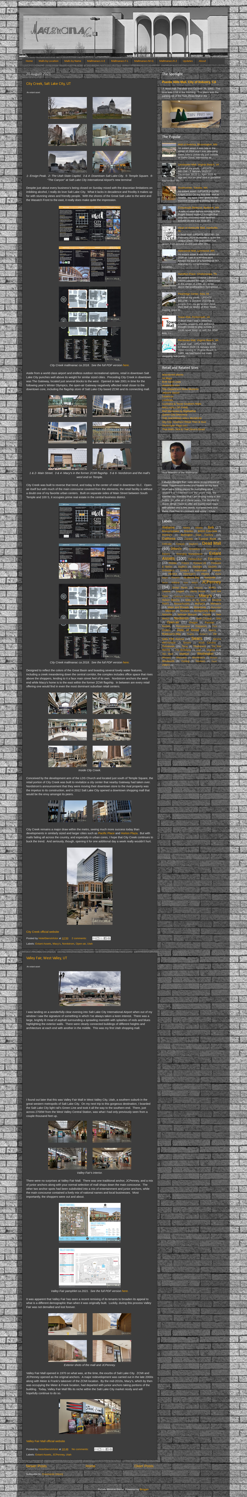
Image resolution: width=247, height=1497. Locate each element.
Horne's (175, 577)
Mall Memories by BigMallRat (179, 411)
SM (215, 634)
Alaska (186, 527)
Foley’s (185, 563)
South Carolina (207, 642)
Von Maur (167, 654)
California (168, 538)
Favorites (214, 558)
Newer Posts (36, 1466)
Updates (188, 61)
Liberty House (197, 591)
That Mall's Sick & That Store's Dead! (183, 429)
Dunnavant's (212, 549)
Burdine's (167, 535)
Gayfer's (182, 566)
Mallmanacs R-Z (168, 61)
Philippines (201, 626)
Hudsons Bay (192, 577)
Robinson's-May (171, 633)
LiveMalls (167, 400)
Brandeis (188, 531)
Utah (90, 943)
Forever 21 (200, 563)
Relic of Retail (188, 630)
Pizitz (214, 626)
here (126, 365)
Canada (189, 539)
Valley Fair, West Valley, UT (46, 958)
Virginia (210, 649)
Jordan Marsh (180, 587)
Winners (166, 657)
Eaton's (166, 554)
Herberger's (189, 574)
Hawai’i (217, 570)
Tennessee (168, 646)
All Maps (167, 378)
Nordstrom (68, 943)
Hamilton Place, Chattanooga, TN (197, 273)
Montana (184, 610)
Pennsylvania (183, 626)
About (202, 61)
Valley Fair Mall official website (45, 1441)
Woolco (213, 657)
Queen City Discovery (174, 414)
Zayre (214, 661)
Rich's (212, 630)
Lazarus (166, 591)
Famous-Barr (195, 559)
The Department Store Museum (180, 389)
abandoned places (172, 374)
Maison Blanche (171, 600)
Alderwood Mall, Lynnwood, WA (196, 250)
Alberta (198, 527)
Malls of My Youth (195, 600)
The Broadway (183, 650)
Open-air (81, 943)
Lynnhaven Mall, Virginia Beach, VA (198, 164)
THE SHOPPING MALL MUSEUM (181, 418)
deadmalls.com (171, 385)
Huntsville (210, 577)
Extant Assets (43, 943)
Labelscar (167, 396)
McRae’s (200, 603)
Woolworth (168, 661)
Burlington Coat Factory (197, 534)
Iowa (186, 582)
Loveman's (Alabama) (183, 596)
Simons (187, 642)
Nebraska (167, 614)
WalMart (184, 653)
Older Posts (143, 1466)
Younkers (200, 661)
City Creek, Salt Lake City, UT (48, 84)
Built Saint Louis (171, 381)
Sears (196, 638)
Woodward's (198, 657)
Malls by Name (72, 61)
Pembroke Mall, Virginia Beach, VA (198, 340)
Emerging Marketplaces (189, 554)
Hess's (205, 573)
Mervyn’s (216, 603)
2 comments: (79, 938)
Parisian (209, 622)
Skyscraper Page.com (175, 425)
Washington (205, 653)
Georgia (197, 566)
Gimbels (212, 566)
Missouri (170, 610)
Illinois (165, 582)
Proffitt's (166, 630)
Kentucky (198, 587)
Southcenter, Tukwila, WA (192, 187)
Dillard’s (176, 548)
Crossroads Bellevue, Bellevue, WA (198, 207)
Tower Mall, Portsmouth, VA (194, 317)
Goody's (184, 570)
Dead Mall (211, 543)
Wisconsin (181, 657)
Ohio (218, 618)
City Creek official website (42, 931)
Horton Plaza (129, 833)
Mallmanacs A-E (96, 61)
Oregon (193, 622)
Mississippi (216, 607)
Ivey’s (195, 582)
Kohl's (212, 587)
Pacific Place (106, 833)
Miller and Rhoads (178, 607)
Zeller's (166, 665)
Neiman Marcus (187, 614)
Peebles (166, 626)
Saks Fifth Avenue (173, 638)
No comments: (80, 1449)
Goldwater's (168, 570)
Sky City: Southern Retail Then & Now (184, 421)
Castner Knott (207, 538)
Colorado (167, 544)
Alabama (168, 527)
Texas (185, 646)
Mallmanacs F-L (119, 61)
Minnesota (200, 607)
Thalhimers (199, 646)
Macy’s (57, 943)
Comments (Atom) (52, 1474)
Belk (211, 527)
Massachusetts (182, 603)
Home (29, 61)
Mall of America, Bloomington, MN (197, 144)
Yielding (185, 661)
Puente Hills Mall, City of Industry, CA (189, 82)
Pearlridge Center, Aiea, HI (193, 293)
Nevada (207, 614)
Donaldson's (195, 549)
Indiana (175, 582)
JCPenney (58, 1454)
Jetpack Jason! (170, 392)
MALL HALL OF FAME (175, 407)
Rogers (190, 634)
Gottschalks (201, 570)
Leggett (180, 591)
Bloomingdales (170, 531)
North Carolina (203, 618)
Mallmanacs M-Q (143, 61)
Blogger (144, 1489)
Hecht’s (172, 573)
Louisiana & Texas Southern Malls (181, 403)
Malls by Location (48, 61)
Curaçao (180, 544)
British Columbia (207, 531)
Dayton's (193, 544)
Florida (173, 563)
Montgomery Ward (205, 610)
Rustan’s (203, 634)
